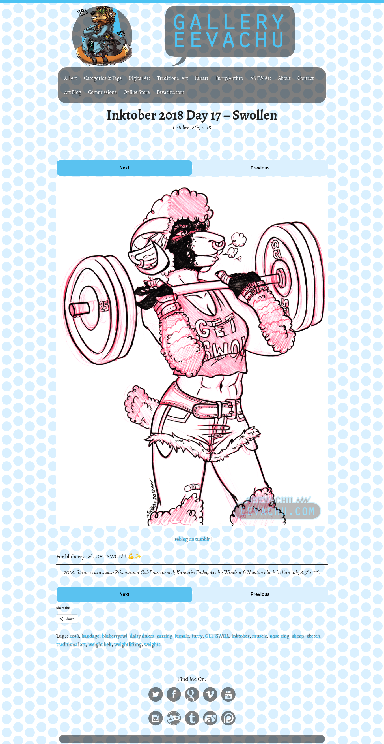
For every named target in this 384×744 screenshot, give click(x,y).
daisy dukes (148, 635)
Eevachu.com (204, 92)
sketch (63, 644)
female (191, 635)
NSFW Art (276, 78)
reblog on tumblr (191, 539)
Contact (73, 92)
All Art (71, 78)
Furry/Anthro (242, 78)
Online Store (167, 92)
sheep (316, 635)
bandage (92, 635)
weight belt (121, 644)
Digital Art (145, 78)
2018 (74, 635)
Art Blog (98, 92)
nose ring (296, 635)
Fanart (212, 78)
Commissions (130, 92)
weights (179, 644)
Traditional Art (182, 78)
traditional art (90, 644)
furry (207, 635)
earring (172, 635)
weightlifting (152, 644)
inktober (254, 635)
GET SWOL (229, 635)
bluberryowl (118, 635)
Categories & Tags (106, 78)
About (302, 78)
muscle (275, 635)
